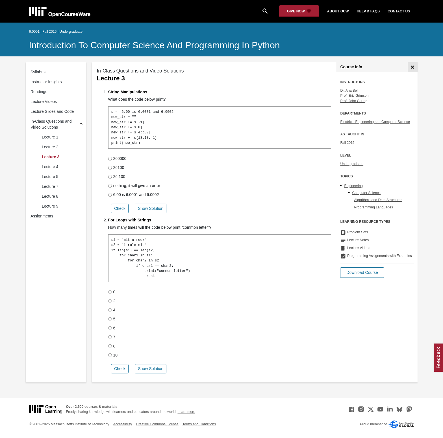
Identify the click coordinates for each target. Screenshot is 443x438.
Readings (39, 91)
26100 (116, 167)
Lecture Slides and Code (52, 111)
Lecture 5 (50, 176)
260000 (117, 158)
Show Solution (150, 208)
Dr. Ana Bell (349, 91)
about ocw (338, 11)
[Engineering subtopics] (342, 186)
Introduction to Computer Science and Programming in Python (154, 45)
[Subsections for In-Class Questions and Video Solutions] (81, 124)
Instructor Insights (46, 82)
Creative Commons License (157, 424)
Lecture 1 (50, 137)
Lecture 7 (50, 186)
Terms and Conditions (199, 424)
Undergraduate (351, 164)
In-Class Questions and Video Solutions (51, 124)
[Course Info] (413, 67)
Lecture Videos (44, 101)
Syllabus (38, 72)
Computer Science (366, 193)
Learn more (186, 412)
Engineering (353, 186)
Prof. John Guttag (353, 101)
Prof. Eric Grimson (354, 96)
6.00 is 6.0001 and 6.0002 (133, 194)
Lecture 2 (50, 147)
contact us (399, 11)
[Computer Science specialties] (350, 193)
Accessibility (122, 424)
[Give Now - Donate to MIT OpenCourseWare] (299, 11)
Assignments (42, 216)
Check (119, 208)
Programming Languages (373, 207)
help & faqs (368, 11)
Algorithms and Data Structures (378, 200)
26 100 (116, 176)
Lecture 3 (50, 157)
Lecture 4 (50, 166)
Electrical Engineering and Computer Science (375, 122)
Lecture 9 (50, 206)
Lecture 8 (50, 196)
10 (113, 355)
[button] (362, 272)
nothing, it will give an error (134, 185)
